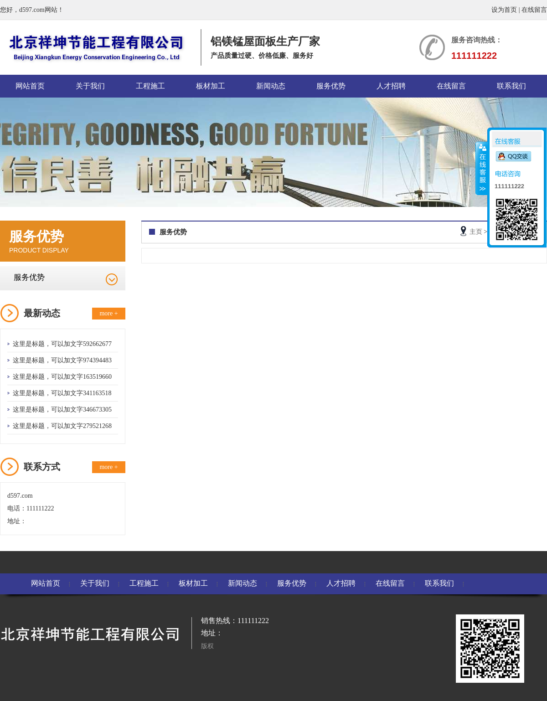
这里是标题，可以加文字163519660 (62, 376)
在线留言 (534, 9)
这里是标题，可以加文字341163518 (62, 393)
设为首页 (504, 9)
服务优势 (331, 86)
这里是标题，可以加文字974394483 (62, 360)
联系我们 (511, 86)
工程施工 (150, 86)
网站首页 (30, 86)
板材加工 (210, 86)
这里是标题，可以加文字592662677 (62, 343)
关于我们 (90, 86)
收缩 (481, 168)
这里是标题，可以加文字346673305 (62, 409)
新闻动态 (270, 86)
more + (108, 313)
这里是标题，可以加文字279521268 (62, 426)
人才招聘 (391, 86)
